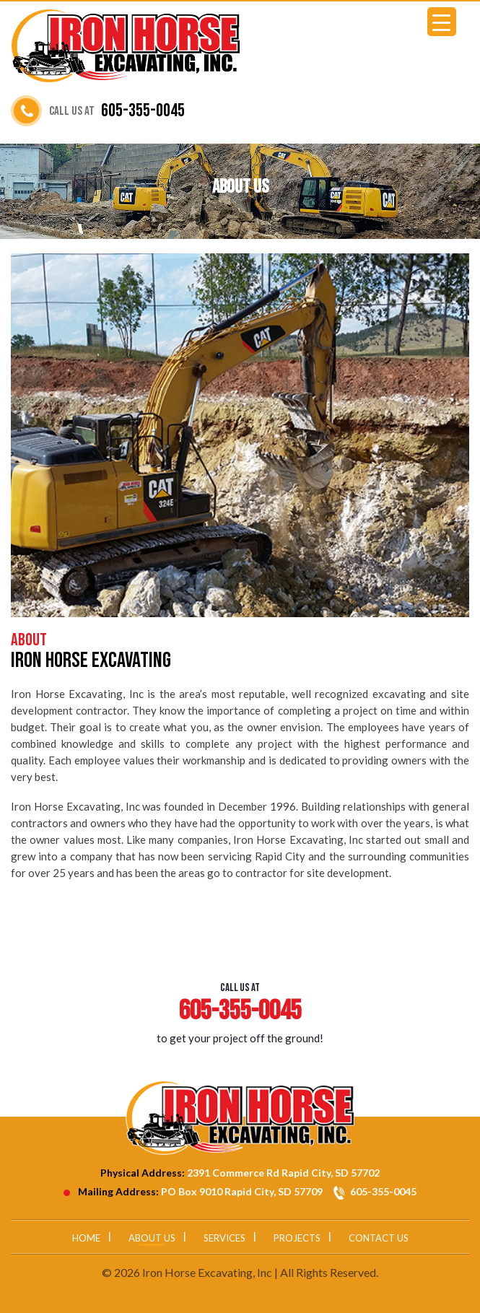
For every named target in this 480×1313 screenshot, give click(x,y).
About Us (151, 1238)
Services (224, 1238)
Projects (297, 1238)
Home (86, 1238)
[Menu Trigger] (441, 21)
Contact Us (379, 1238)
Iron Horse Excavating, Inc (207, 1272)
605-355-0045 (143, 111)
